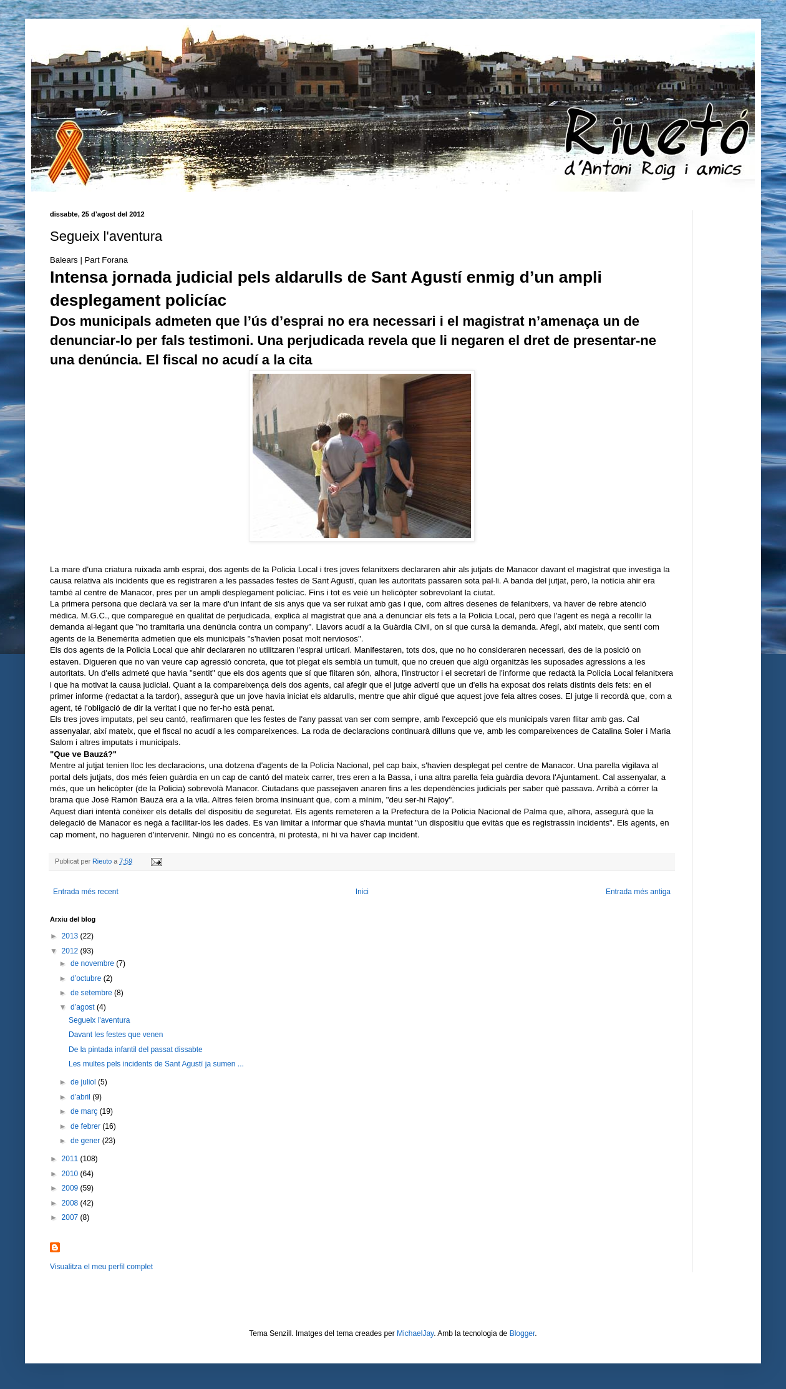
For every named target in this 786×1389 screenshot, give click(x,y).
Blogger (522, 1333)
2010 (71, 1173)
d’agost (83, 1007)
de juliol (84, 1082)
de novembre (93, 963)
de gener (86, 1140)
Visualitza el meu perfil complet (101, 1266)
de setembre (92, 992)
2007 (71, 1217)
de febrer (86, 1126)
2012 (71, 951)
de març (85, 1111)
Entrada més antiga (638, 891)
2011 (71, 1158)
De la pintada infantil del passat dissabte (136, 1049)
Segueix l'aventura (99, 1020)
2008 (71, 1203)
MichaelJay (415, 1333)
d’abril (81, 1097)
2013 (71, 936)
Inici (362, 891)
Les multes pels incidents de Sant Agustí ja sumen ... (156, 1064)
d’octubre (87, 978)
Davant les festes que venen (116, 1034)
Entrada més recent (86, 891)
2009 (71, 1188)
